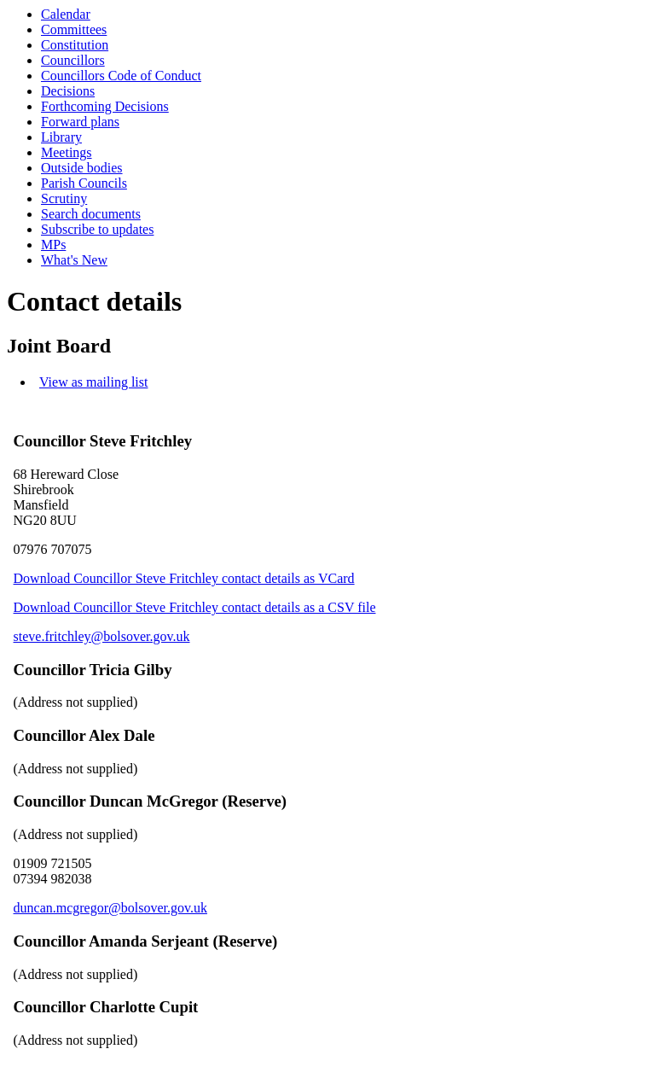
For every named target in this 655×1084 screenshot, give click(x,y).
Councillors (73, 60)
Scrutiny (64, 198)
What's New (74, 260)
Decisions (68, 91)
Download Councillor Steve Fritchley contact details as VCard (184, 578)
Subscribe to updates (97, 229)
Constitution (74, 45)
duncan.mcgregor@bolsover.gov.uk (110, 907)
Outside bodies (82, 167)
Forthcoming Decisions (105, 106)
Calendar (65, 14)
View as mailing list (93, 382)
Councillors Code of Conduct (121, 75)
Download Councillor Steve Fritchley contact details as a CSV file (195, 607)
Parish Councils (84, 183)
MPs (53, 244)
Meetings (66, 152)
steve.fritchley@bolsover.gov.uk (102, 636)
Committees (74, 29)
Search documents (91, 214)
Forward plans (80, 121)
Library (61, 137)
